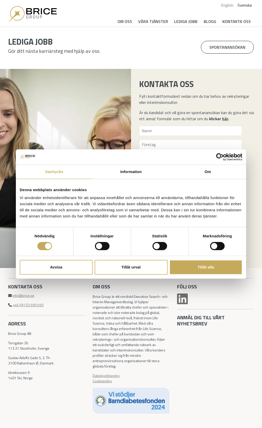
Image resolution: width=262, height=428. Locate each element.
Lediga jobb (186, 21)
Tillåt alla (206, 267)
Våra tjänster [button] (153, 21)
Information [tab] (131, 171)
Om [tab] (207, 171)
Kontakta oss (236, 21)
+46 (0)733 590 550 (28, 305)
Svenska (244, 5)
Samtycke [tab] (54, 171)
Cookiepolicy (102, 381)
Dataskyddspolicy (106, 375)
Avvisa (56, 267)
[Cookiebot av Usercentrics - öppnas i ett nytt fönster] (220, 157)
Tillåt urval (131, 267)
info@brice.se (23, 295)
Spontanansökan (227, 47)
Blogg (210, 21)
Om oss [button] (124, 21)
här (225, 119)
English (227, 5)
